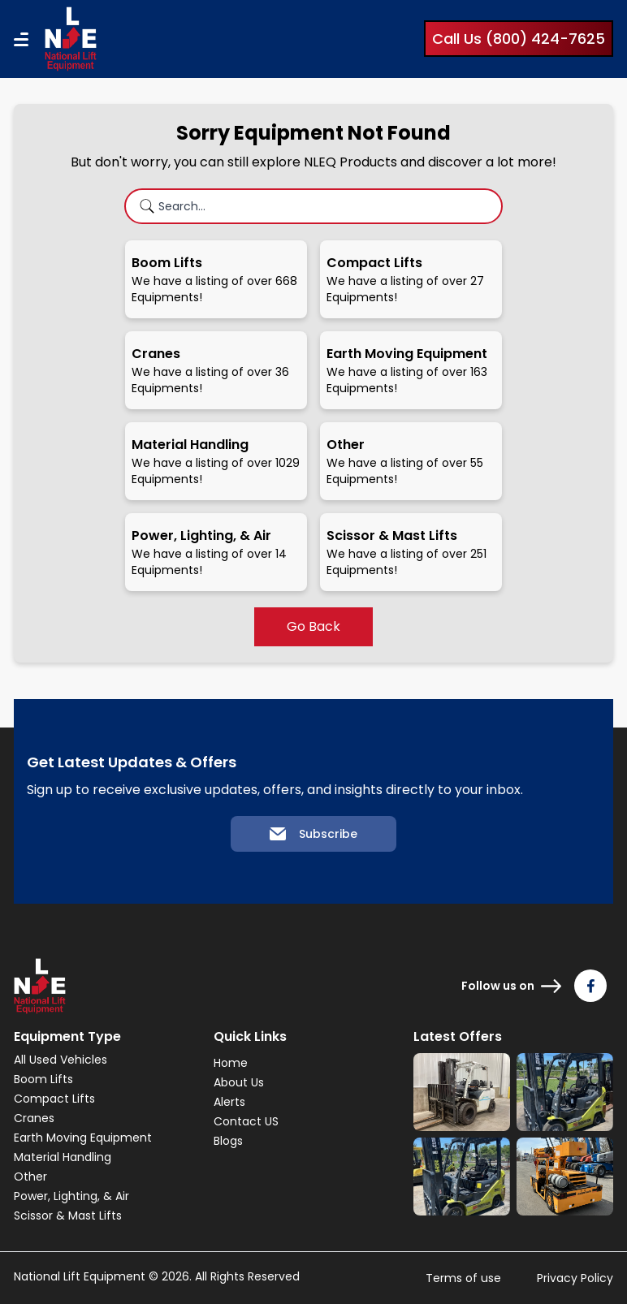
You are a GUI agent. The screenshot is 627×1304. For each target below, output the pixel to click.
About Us (239, 1082)
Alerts (229, 1102)
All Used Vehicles (60, 1059)
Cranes (34, 1118)
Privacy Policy (575, 1278)
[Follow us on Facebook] (590, 985)
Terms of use (463, 1278)
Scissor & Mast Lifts (68, 1215)
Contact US (246, 1121)
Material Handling (62, 1157)
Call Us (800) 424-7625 (518, 38)
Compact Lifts (54, 1098)
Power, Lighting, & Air (71, 1196)
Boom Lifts (43, 1079)
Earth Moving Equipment (83, 1137)
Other (30, 1176)
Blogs (228, 1141)
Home (231, 1063)
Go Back (313, 626)
